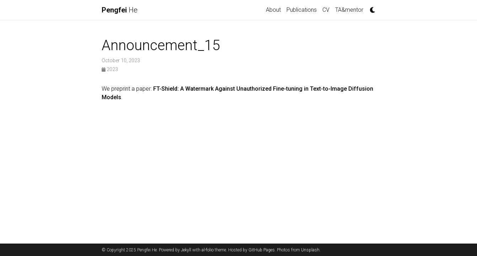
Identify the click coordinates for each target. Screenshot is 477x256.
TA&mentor (349, 9)
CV (325, 9)
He (120, 10)
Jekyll (186, 249)
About (273, 9)
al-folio (208, 249)
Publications (301, 9)
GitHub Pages (261, 249)
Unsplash (310, 249)
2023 (110, 69)
